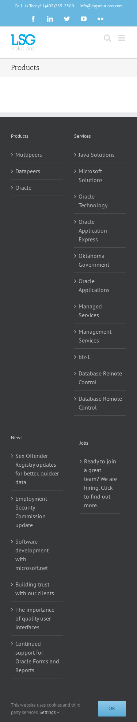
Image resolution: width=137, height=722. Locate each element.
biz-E (85, 356)
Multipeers (28, 154)
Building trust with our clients (34, 589)
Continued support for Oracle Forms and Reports (37, 657)
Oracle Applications (94, 285)
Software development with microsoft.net (32, 554)
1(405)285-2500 (58, 5)
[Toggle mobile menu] (122, 38)
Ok (112, 708)
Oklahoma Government (94, 260)
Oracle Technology (93, 201)
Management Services (95, 336)
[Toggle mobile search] (107, 38)
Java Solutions (97, 154)
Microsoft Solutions (91, 175)
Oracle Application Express (93, 230)
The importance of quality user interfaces (34, 618)
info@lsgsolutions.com (101, 5)
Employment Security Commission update (31, 512)
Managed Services (90, 311)
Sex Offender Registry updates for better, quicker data (37, 469)
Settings (49, 712)
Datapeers (27, 171)
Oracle (23, 187)
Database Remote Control (100, 378)
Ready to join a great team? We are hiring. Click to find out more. (100, 483)
